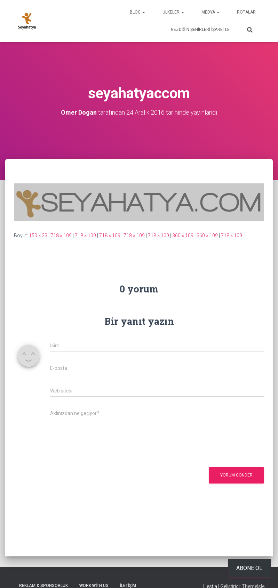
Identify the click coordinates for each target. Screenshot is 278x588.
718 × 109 (61, 235)
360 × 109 (182, 235)
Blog (137, 12)
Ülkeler (173, 12)
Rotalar (246, 12)
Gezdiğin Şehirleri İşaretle (200, 29)
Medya (210, 12)
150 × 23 (38, 235)
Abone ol (249, 568)
